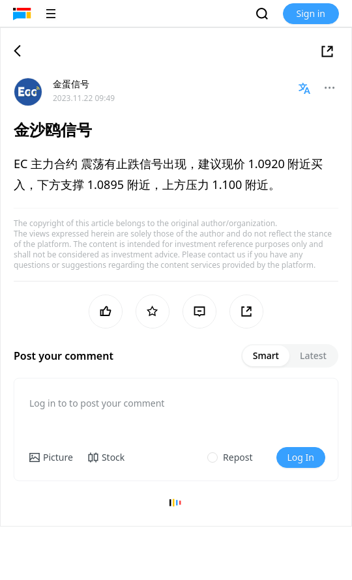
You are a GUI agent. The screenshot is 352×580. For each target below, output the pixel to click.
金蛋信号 (71, 84)
